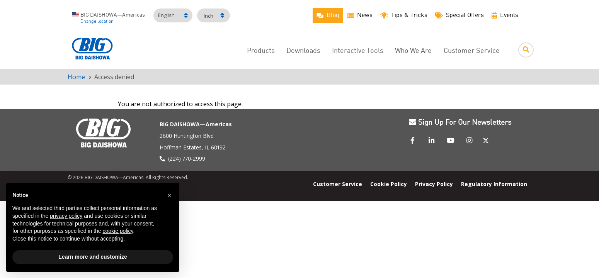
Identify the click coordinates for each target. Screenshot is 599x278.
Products (261, 51)
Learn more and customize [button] (92, 257)
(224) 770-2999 (186, 158)
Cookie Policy (388, 183)
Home (76, 77)
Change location (97, 21)
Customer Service (472, 51)
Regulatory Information (494, 183)
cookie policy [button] (117, 231)
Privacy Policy (434, 183)
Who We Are (413, 51)
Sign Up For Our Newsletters (460, 122)
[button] (169, 195)
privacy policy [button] (66, 216)
